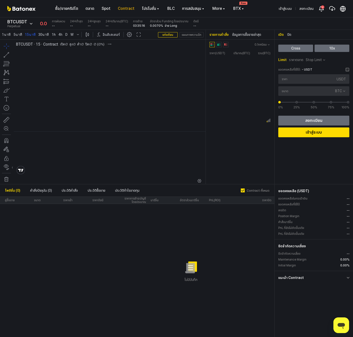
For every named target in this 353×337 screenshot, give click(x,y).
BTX (239, 8)
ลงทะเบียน (306, 9)
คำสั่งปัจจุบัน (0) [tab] (41, 190)
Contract (126, 8)
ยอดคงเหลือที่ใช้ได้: (289, 69)
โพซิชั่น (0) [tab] (12, 190)
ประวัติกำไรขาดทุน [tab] (127, 190)
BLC (171, 8)
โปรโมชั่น (151, 8)
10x (332, 48)
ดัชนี (196, 21)
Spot (106, 8)
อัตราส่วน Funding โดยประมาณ (169, 21)
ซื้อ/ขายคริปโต (66, 8)
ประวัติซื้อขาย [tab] (96, 190)
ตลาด (89, 8)
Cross (295, 48)
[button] (314, 278)
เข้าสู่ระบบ (285, 9)
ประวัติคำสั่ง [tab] (70, 190)
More (219, 8)
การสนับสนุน (193, 8)
